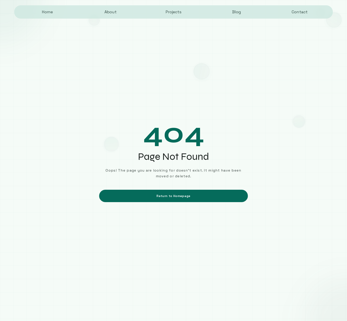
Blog (236, 11)
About (110, 11)
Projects (173, 11)
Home (47, 11)
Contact (300, 11)
